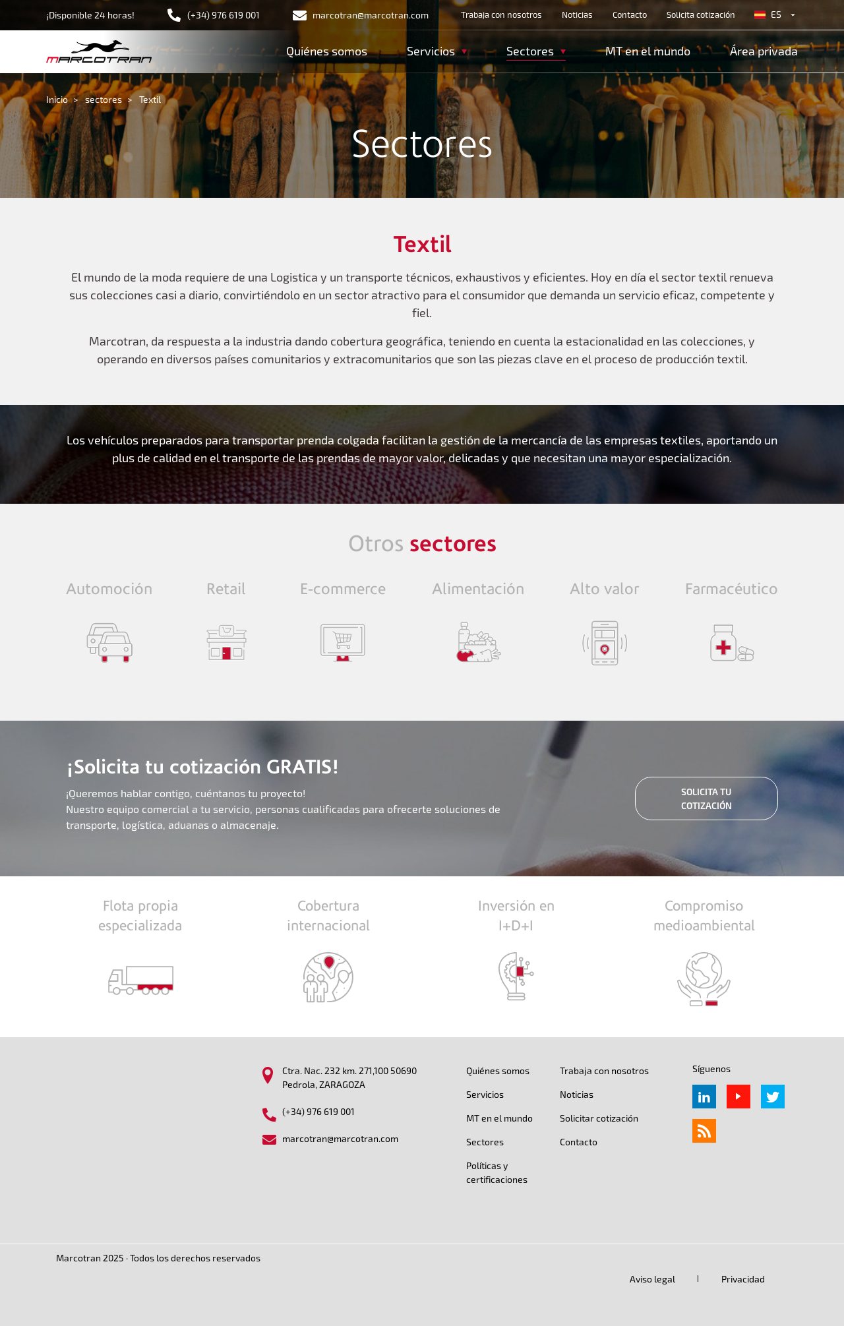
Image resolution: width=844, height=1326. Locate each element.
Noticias (577, 14)
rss (704, 1131)
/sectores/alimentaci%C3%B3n (478, 624)
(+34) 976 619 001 (223, 14)
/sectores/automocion (109, 624)
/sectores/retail (226, 624)
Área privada (764, 51)
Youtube (738, 1096)
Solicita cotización (701, 14)
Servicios (485, 1094)
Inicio (57, 99)
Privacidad (743, 1278)
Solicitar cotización (599, 1118)
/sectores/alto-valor (604, 624)
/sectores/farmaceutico (731, 624)
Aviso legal (652, 1278)
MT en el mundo (647, 51)
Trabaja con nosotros (501, 14)
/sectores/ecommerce (343, 624)
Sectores (485, 1141)
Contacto (630, 14)
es (776, 14)
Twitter (773, 1096)
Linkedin (704, 1096)
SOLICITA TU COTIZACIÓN (706, 798)
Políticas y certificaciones (497, 1172)
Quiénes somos (326, 51)
